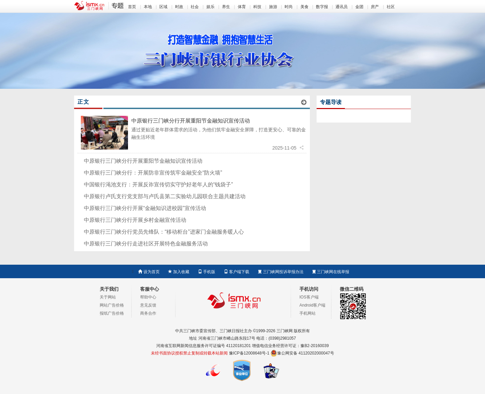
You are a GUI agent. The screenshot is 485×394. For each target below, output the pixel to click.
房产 (375, 6)
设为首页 (148, 271)
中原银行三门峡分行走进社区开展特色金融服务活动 (146, 243)
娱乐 (210, 6)
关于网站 (108, 297)
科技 (257, 6)
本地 (148, 6)
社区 (391, 6)
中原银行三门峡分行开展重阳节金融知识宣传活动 (190, 121)
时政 (179, 6)
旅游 (273, 6)
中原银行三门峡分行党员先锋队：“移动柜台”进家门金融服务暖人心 (164, 232)
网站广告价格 (112, 305)
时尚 (289, 6)
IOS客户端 (309, 297)
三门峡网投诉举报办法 (280, 271)
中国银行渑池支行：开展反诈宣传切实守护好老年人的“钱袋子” (158, 184)
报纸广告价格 (112, 313)
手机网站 (307, 313)
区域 (163, 6)
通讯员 (341, 6)
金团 (359, 6)
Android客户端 (312, 305)
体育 (242, 6)
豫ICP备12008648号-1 (249, 353)
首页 (132, 6)
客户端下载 (236, 271)
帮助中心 (148, 297)
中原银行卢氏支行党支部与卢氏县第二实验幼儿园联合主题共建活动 (165, 196)
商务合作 (148, 313)
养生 (226, 6)
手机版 (206, 271)
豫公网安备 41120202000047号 (302, 353)
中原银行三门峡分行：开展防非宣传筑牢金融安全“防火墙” (153, 173)
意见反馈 (148, 305)
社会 (195, 6)
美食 (304, 6)
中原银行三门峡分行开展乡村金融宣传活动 (135, 220)
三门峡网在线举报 (330, 271)
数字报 (322, 6)
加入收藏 (178, 271)
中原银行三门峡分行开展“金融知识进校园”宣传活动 (145, 208)
